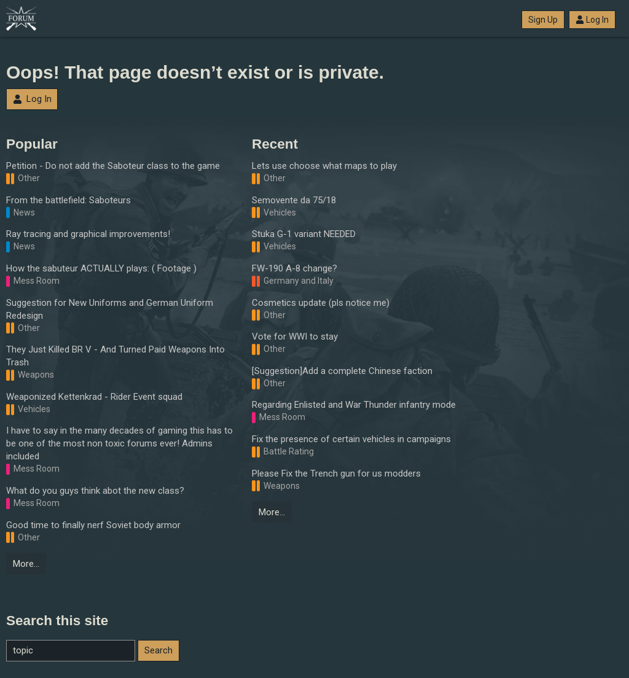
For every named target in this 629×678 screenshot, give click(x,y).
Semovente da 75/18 (294, 200)
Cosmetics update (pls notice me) (320, 302)
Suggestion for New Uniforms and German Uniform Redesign (109, 309)
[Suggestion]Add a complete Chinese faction (342, 370)
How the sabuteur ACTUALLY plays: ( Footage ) (101, 268)
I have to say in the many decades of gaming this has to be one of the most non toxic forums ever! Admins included (119, 443)
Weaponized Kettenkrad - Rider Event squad (94, 396)
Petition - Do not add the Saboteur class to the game (113, 165)
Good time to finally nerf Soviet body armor (93, 525)
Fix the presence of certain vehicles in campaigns (351, 439)
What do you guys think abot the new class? (95, 490)
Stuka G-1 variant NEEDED (304, 234)
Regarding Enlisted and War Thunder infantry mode (354, 404)
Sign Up (543, 20)
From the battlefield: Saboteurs (68, 200)
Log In (592, 20)
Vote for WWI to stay (295, 336)
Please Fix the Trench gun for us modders (336, 473)
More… (26, 563)
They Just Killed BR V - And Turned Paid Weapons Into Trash (115, 356)
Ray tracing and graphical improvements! (88, 234)
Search (158, 650)
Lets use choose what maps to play (324, 165)
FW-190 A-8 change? (294, 268)
